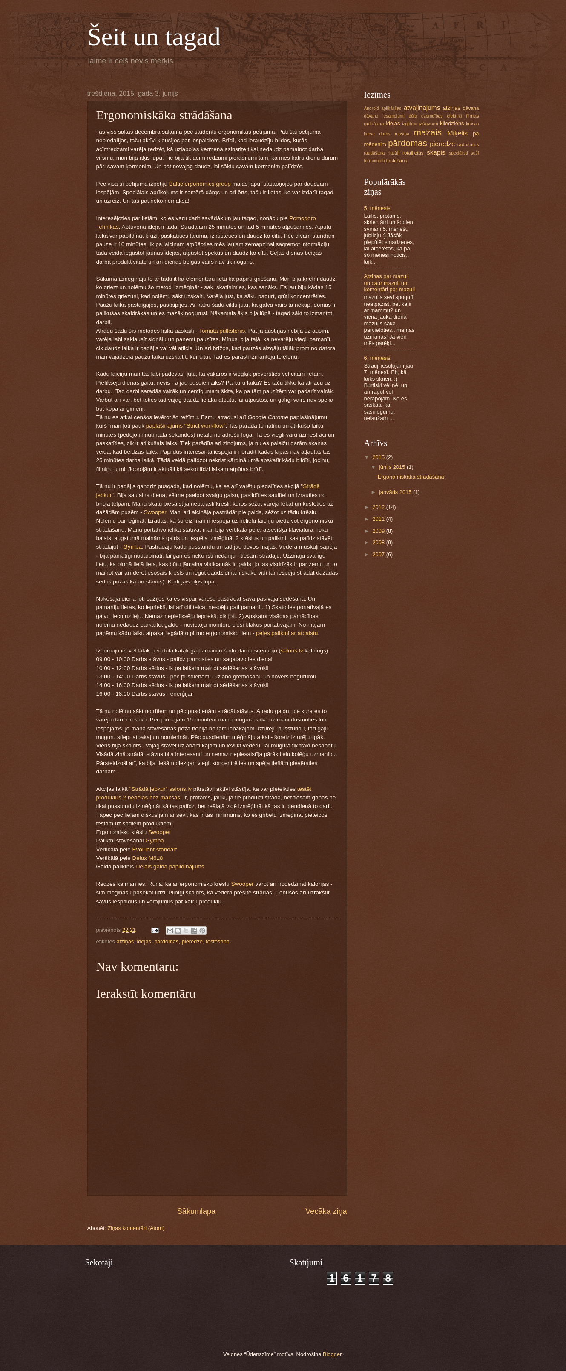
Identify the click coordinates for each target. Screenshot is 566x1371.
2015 (379, 457)
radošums (468, 144)
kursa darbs (377, 134)
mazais (428, 132)
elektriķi (454, 116)
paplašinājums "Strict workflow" (186, 426)
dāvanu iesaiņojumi (384, 116)
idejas (144, 941)
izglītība (409, 123)
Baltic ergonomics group (200, 184)
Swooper (155, 512)
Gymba (132, 546)
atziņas (125, 941)
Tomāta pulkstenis (222, 331)
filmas (472, 115)
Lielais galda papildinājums (169, 866)
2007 (379, 554)
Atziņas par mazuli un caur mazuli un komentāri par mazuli (389, 283)
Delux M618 (147, 858)
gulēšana (374, 123)
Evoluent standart (154, 849)
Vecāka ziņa (326, 1211)
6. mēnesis (377, 358)
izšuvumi (428, 123)
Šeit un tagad (154, 37)
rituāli (393, 152)
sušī (475, 153)
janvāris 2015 (396, 492)
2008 (379, 542)
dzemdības (431, 116)
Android (371, 108)
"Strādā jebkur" (148, 789)
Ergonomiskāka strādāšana (411, 477)
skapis (436, 152)
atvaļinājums (422, 107)
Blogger (332, 1354)
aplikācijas (391, 108)
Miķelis (458, 133)
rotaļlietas (413, 152)
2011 (379, 519)
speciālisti (458, 153)
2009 (379, 531)
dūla (413, 116)
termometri (374, 160)
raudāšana (374, 153)
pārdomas (166, 941)
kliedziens (452, 123)
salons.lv (292, 650)
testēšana (218, 941)
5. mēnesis (377, 208)
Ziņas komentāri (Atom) (135, 1228)
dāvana (471, 108)
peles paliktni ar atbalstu (287, 633)
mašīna (402, 134)
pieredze (192, 941)
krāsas (472, 123)
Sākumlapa (196, 1211)
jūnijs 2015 (393, 467)
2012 (379, 507)
